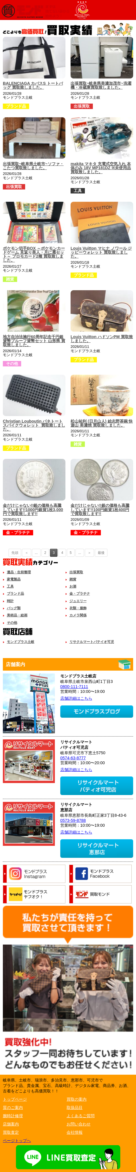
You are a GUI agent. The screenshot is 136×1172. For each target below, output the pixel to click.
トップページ (15, 1099)
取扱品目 (75, 1107)
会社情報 (75, 1132)
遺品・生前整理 (19, 572)
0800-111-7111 (74, 686)
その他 (12, 623)
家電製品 (14, 579)
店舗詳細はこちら (76, 698)
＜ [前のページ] (26, 553)
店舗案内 (11, 1124)
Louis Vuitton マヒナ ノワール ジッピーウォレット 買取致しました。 (101, 252)
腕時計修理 (13, 1115)
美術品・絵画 (17, 615)
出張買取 (76, 572)
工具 (10, 586)
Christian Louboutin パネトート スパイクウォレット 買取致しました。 (34, 425)
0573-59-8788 (73, 820)
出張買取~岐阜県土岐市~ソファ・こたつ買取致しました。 (33, 166)
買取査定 (11, 1132)
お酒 (72, 586)
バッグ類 (14, 608)
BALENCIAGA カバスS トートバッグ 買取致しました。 (33, 85)
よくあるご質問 (81, 1115)
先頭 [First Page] (14, 553)
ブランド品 (15, 594)
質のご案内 (13, 1107)
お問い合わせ (79, 1124)
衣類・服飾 (78, 608)
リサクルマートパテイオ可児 (91, 642)
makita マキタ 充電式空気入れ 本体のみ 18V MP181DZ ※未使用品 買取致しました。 (101, 168)
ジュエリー (78, 601)
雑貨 (72, 579)
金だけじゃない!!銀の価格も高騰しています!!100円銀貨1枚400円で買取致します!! (100, 509)
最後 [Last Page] (101, 553)
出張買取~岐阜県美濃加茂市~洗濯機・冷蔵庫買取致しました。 (101, 85)
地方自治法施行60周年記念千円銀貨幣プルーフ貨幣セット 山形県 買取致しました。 (34, 340)
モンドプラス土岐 (20, 642)
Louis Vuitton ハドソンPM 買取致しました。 (102, 338)
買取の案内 (77, 1099)
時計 (10, 601)
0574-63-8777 (73, 758)
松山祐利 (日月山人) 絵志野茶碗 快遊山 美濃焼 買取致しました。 (102, 423)
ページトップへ (17, 1140)
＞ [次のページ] (89, 553)
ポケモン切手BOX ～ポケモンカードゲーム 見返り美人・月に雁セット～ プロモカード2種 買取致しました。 (34, 254)
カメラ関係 (78, 615)
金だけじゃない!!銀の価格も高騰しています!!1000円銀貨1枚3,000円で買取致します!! (33, 509)
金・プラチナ (79, 594)
